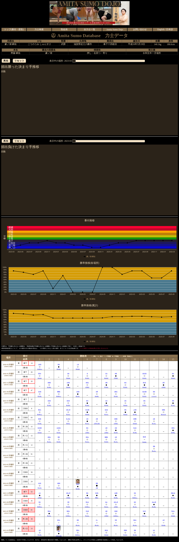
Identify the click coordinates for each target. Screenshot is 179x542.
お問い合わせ (140, 29)
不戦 (97, 487)
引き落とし (39, 369)
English (160, 29)
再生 (5, 60)
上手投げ (87, 387)
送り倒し (49, 387)
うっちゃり (154, 396)
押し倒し (125, 387)
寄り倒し (106, 387)
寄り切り (87, 378)
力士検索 (39, 29)
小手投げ (116, 423)
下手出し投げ (59, 535)
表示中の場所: (60, 61)
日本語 (169, 29)
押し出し (78, 396)
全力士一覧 (89, 29)
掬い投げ (106, 378)
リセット (19, 60)
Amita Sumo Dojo (114, 29)
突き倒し (173, 432)
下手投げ (116, 378)
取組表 (64, 29)
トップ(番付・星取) (14, 29)
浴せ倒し (97, 396)
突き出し (68, 423)
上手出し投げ (97, 423)
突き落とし (58, 396)
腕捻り (96, 497)
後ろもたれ (163, 414)
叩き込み (59, 369)
